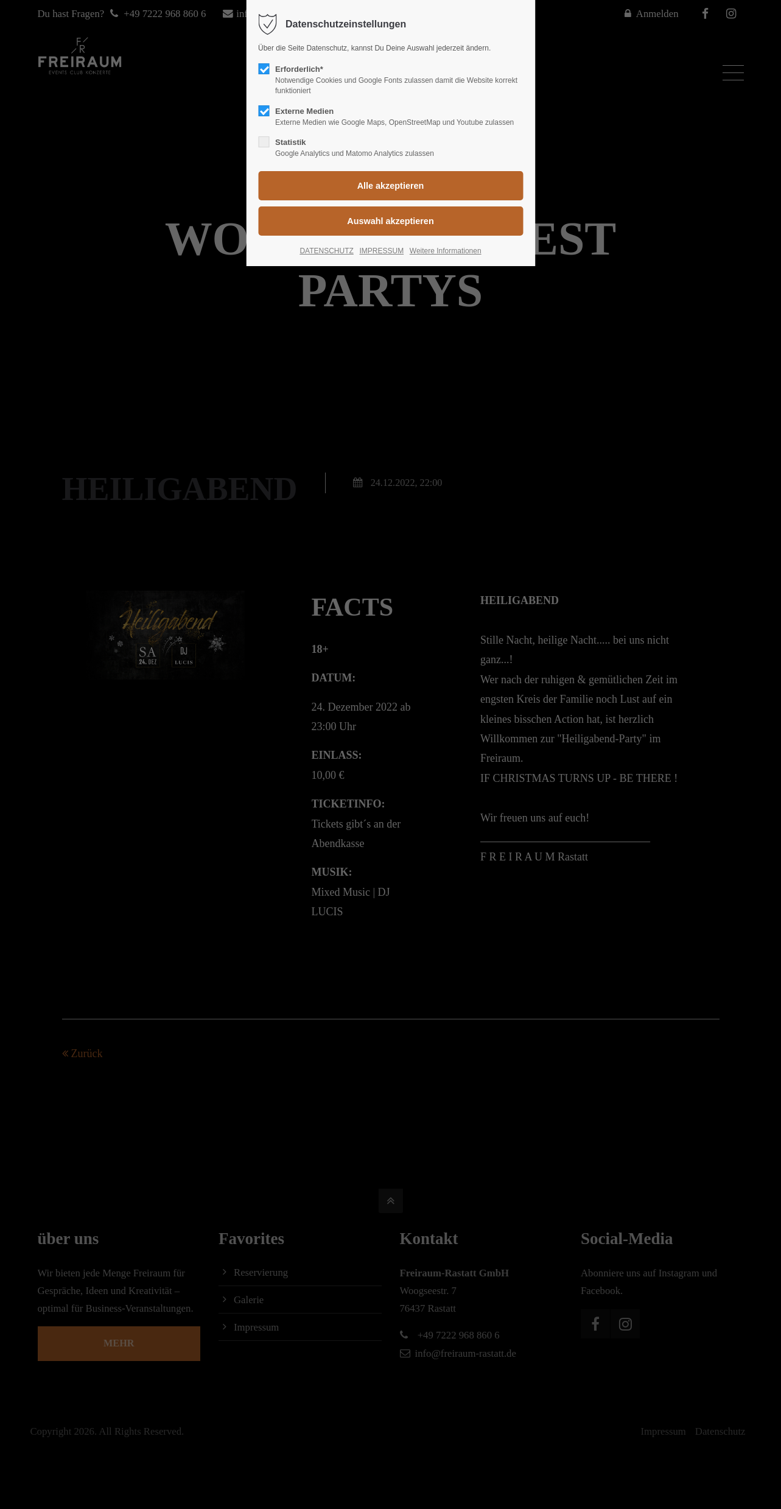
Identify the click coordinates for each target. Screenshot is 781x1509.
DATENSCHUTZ (326, 251)
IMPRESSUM (381, 251)
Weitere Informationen (446, 251)
